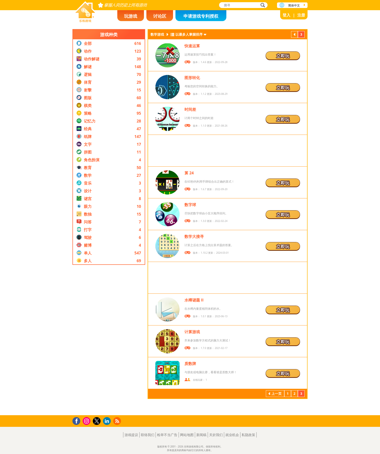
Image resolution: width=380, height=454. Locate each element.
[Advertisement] (108, 340)
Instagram (87, 421)
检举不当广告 (167, 434)
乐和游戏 (85, 10)
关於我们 (216, 434)
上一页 (294, 35)
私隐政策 (248, 434)
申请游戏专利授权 (200, 16)
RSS (117, 421)
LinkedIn (108, 421)
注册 (301, 15)
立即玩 (282, 56)
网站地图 (187, 434)
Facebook (77, 420)
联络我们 (147, 434)
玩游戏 (130, 16)
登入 (286, 15)
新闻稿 (201, 434)
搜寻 (262, 5)
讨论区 (159, 16)
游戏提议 (131, 434)
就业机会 (232, 434)
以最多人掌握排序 (189, 34)
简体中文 (294, 5)
